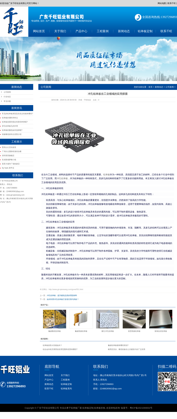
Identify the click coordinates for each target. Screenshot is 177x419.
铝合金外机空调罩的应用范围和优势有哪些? (60, 349)
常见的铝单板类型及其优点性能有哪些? (17, 114)
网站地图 (162, 3)
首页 (150, 87)
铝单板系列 (66, 388)
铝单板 (106, 174)
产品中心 (81, 31)
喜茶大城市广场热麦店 (11, 164)
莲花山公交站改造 (9, 147)
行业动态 (7, 97)
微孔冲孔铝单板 (107, 331)
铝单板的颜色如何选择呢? (12, 130)
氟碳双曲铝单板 (81, 331)
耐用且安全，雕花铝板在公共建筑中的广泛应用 (126, 349)
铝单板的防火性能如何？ (52, 345)
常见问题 (7, 101)
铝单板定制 (145, 31)
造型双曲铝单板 (134, 331)
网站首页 (39, 31)
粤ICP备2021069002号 (141, 408)
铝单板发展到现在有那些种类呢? (15, 122)
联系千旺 (172, 3)
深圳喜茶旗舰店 (8, 156)
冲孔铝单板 (62, 178)
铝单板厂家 (76, 408)
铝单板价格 (99, 408)
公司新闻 (7, 92)
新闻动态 (124, 31)
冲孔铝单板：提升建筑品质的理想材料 (62, 295)
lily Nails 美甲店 (8, 168)
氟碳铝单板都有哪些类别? (118, 345)
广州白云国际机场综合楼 (11, 151)
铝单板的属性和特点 (10, 118)
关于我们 (60, 31)
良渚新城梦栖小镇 (9, 160)
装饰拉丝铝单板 (161, 331)
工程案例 (103, 31)
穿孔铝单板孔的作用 (10, 126)
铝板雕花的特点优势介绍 (11, 134)
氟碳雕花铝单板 (54, 331)
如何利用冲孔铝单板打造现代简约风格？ (63, 299)
